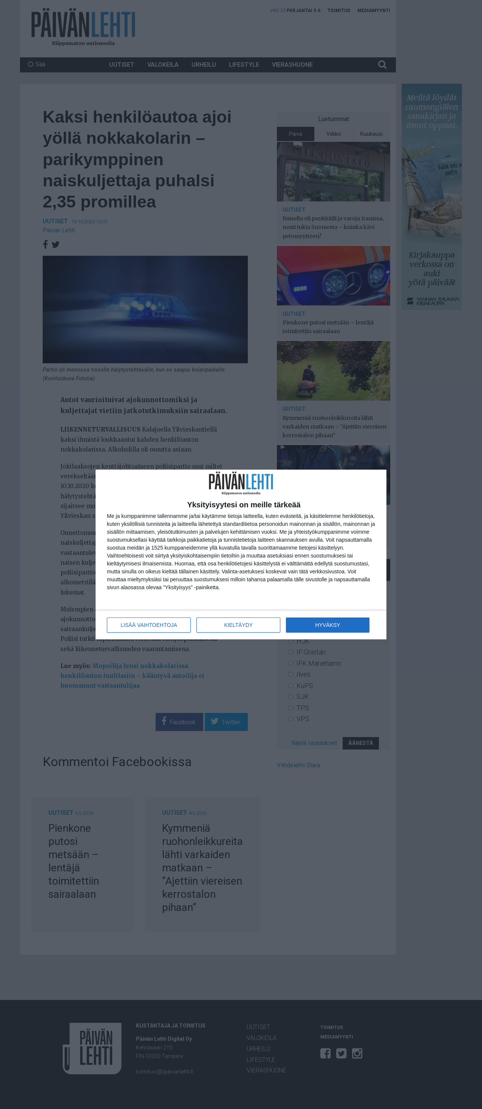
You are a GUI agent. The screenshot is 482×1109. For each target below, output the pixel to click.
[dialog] (241, 555)
